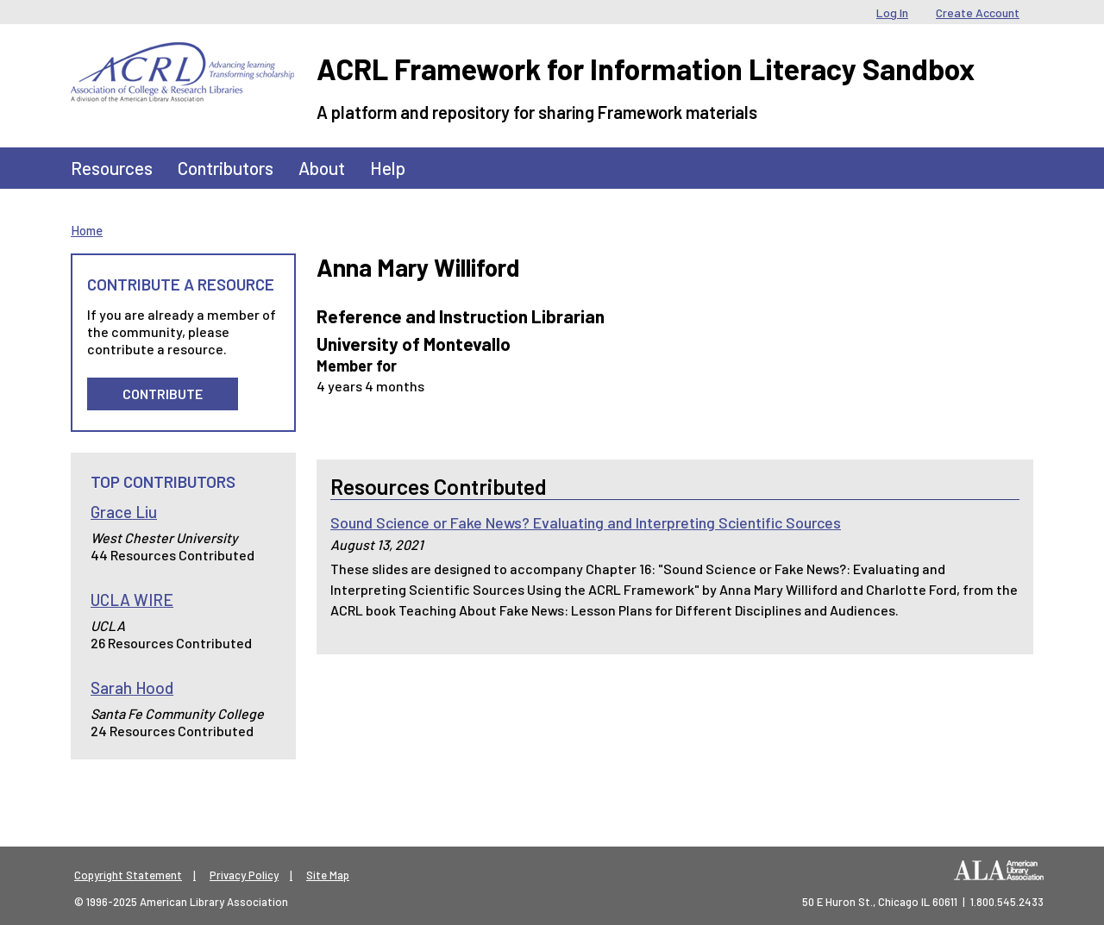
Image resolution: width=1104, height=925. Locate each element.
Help (387, 167)
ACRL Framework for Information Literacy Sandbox (646, 68)
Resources (112, 167)
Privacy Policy (244, 875)
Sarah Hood (132, 687)
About (321, 167)
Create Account (977, 12)
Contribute (162, 393)
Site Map (327, 875)
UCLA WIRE (132, 599)
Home (87, 230)
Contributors (225, 167)
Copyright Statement (128, 875)
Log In (892, 12)
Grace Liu (124, 512)
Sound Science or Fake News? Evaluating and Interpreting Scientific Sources (585, 522)
